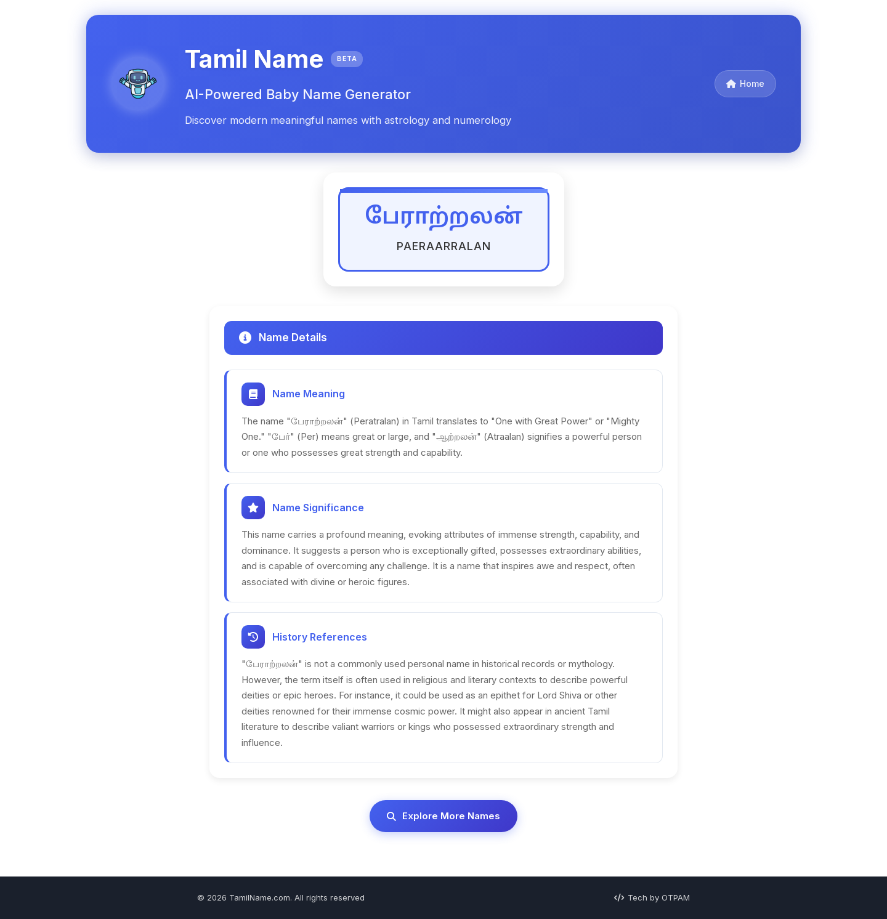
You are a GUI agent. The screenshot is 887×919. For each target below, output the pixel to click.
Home (745, 83)
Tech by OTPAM (652, 897)
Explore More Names (443, 816)
